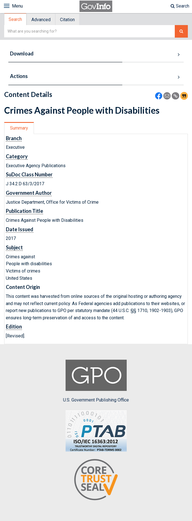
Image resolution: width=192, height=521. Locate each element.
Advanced (41, 19)
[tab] (15, 19)
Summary (19, 128)
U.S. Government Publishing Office (96, 381)
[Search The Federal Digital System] (181, 31)
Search (180, 6)
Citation (67, 19)
